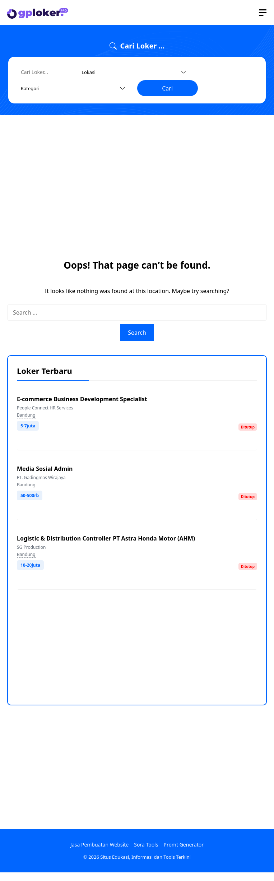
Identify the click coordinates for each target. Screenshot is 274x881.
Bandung (26, 415)
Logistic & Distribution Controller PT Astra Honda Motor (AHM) (106, 538)
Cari (167, 88)
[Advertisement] (137, 174)
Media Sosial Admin (45, 469)
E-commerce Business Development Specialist (82, 399)
